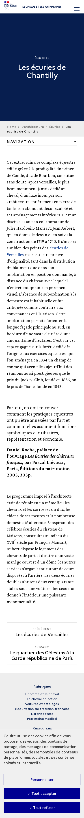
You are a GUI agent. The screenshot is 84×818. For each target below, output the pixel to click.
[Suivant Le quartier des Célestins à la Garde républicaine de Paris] (42, 652)
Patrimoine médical (42, 718)
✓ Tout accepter (42, 793)
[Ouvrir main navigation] (77, 6)
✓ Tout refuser (42, 807)
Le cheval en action (42, 698)
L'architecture (42, 713)
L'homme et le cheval (42, 694)
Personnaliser (42, 779)
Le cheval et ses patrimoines (42, 6)
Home (11, 126)
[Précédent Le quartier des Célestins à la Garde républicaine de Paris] (42, 631)
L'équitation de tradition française (42, 708)
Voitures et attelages (42, 703)
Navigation (21, 141)
